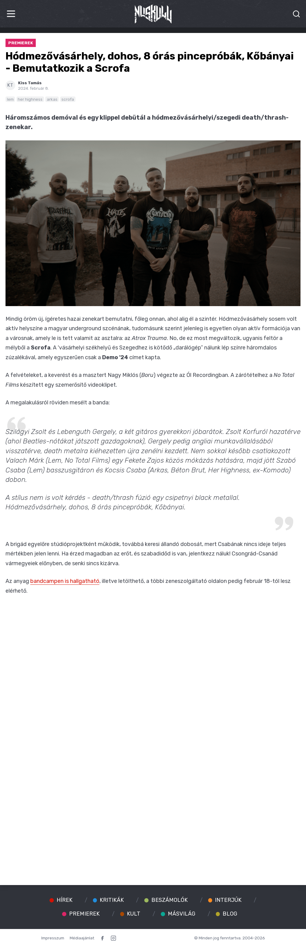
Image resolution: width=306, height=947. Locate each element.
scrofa (67, 99)
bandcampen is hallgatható (64, 581)
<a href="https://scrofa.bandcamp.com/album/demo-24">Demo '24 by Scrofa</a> (153, 848)
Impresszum (52, 937)
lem (10, 99)
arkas (52, 99)
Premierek (20, 42)
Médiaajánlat (82, 937)
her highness (30, 99)
